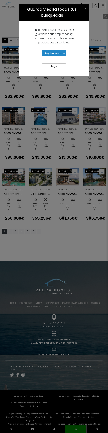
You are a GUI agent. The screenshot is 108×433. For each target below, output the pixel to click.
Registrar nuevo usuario (55, 53)
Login (54, 66)
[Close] (85, 8)
